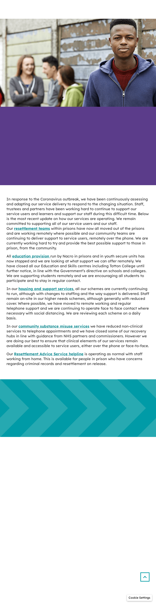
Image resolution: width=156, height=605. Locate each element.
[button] (147, 575)
